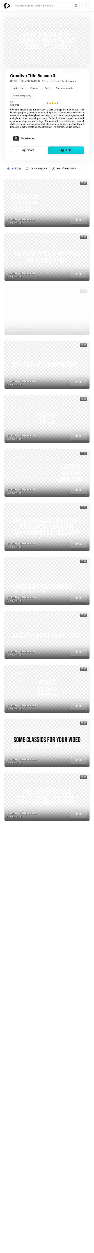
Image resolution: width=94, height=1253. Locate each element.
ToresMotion (28, 138)
